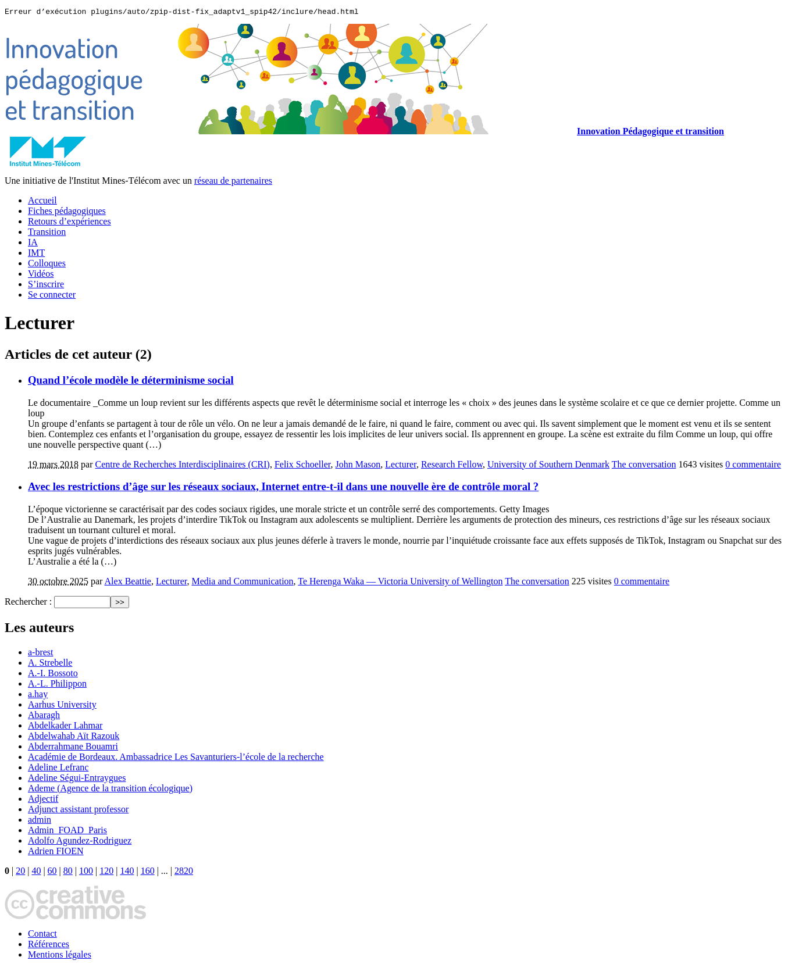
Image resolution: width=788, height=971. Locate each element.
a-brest (41, 654)
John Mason (358, 466)
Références (48, 946)
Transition (47, 233)
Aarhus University (62, 706)
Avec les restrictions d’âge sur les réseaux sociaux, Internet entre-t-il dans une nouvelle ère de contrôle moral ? (283, 488)
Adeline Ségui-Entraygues (77, 779)
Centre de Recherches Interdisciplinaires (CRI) (182, 466)
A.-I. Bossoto (53, 675)
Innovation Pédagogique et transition (650, 133)
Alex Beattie (128, 583)
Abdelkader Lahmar (65, 727)
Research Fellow (452, 466)
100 (86, 872)
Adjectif (43, 800)
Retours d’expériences (69, 223)
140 (127, 872)
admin (39, 821)
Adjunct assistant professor (78, 811)
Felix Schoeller (302, 466)
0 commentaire (753, 466)
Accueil (42, 202)
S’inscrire (46, 286)
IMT (36, 254)
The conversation (644, 466)
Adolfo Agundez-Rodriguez (79, 842)
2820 (183, 872)
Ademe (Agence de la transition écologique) (110, 790)
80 (68, 872)
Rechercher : (28, 603)
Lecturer (400, 466)
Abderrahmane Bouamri (73, 748)
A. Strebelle (50, 664)
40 (36, 872)
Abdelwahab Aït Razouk (73, 737)
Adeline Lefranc (58, 769)
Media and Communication (243, 583)
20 (20, 872)
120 (106, 872)
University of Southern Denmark (548, 466)
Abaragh (44, 717)
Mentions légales (59, 956)
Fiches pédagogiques (67, 212)
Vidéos (41, 275)
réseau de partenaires (233, 182)
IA (33, 244)
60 (52, 872)
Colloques (47, 265)
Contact (42, 935)
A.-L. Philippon (57, 685)
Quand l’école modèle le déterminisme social (131, 382)
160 (148, 872)
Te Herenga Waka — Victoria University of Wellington (400, 583)
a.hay (38, 696)
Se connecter (52, 296)
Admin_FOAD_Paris (67, 832)
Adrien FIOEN (56, 853)
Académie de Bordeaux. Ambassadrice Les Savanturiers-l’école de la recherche (176, 758)
